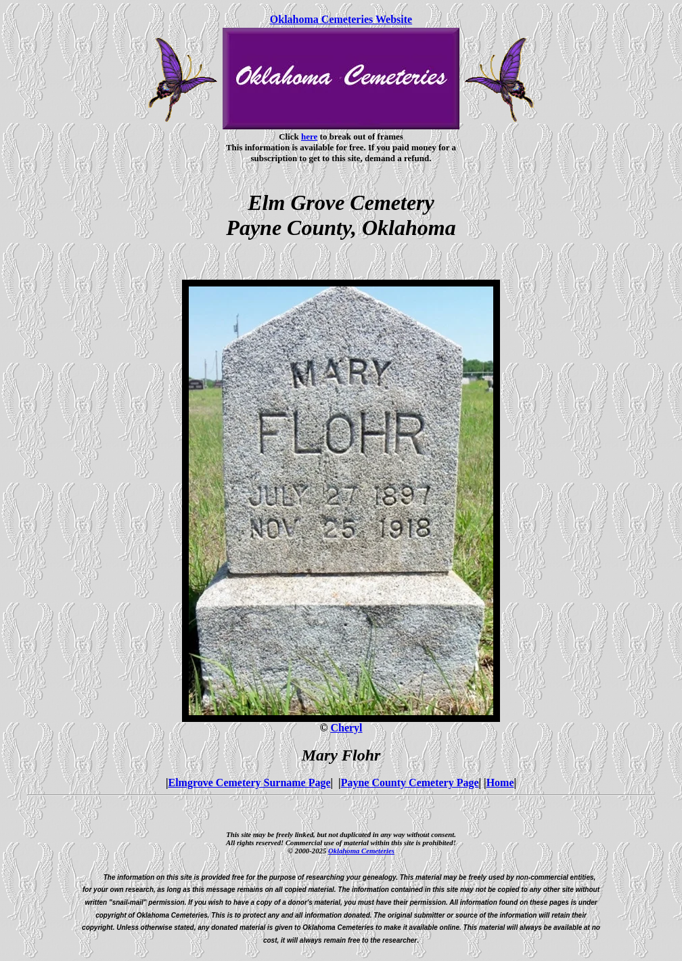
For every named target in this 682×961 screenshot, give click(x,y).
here (309, 136)
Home (500, 782)
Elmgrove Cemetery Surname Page (249, 782)
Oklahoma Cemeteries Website (341, 19)
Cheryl (346, 727)
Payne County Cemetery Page (410, 782)
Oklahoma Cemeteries (361, 851)
